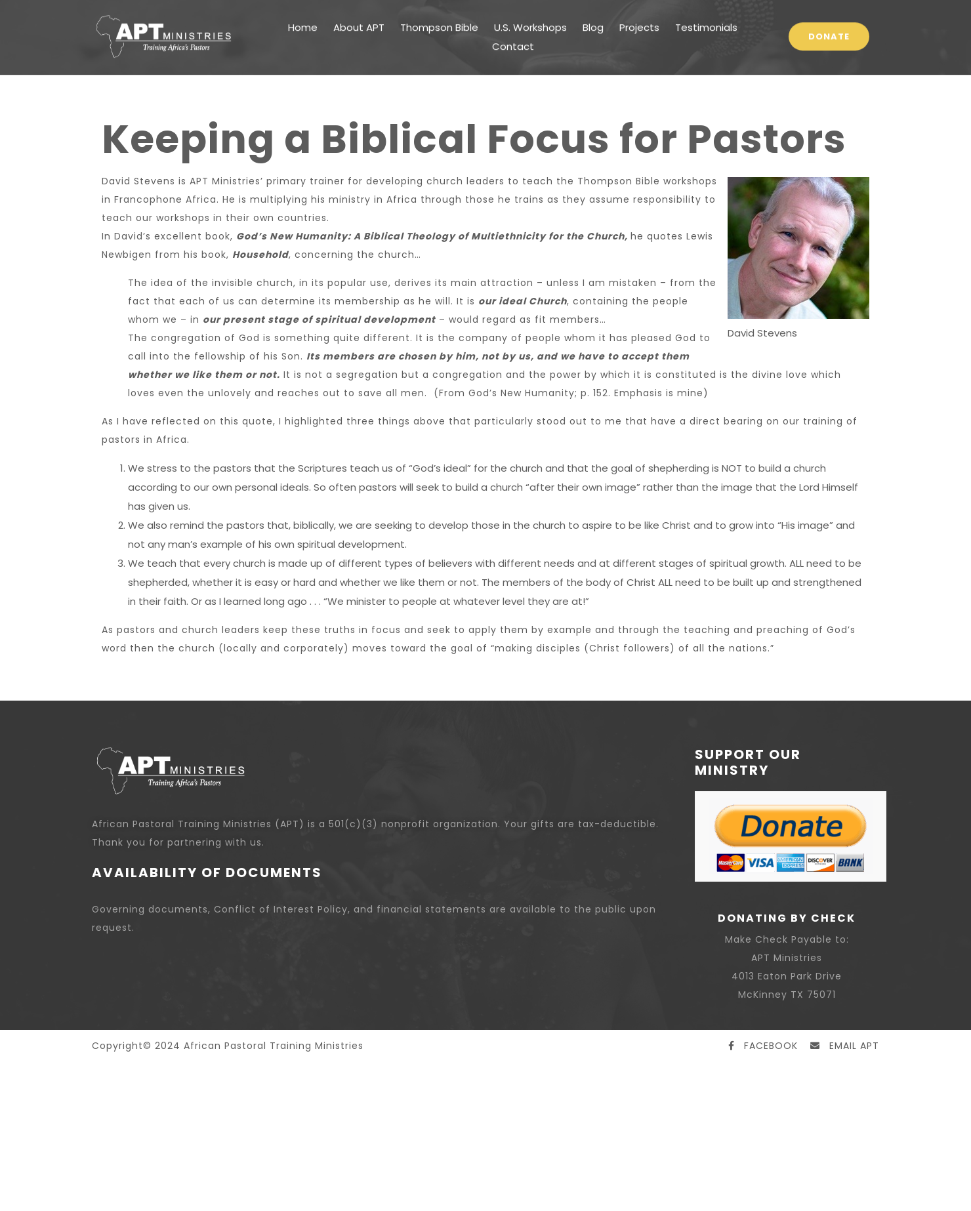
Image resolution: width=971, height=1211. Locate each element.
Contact (513, 26)
